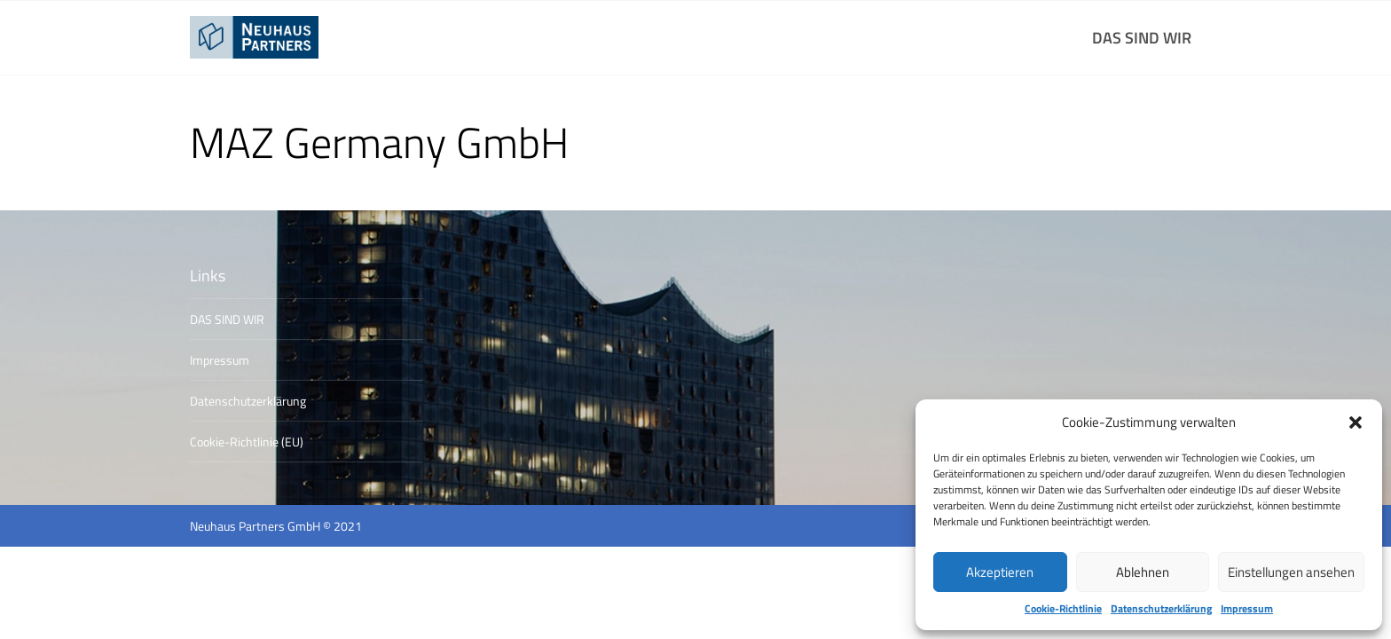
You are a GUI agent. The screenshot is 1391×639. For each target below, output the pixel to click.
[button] (1355, 422)
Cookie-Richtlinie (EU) (246, 441)
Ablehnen (1142, 572)
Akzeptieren (999, 572)
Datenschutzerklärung (1161, 609)
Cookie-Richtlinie (1063, 609)
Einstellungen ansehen (1291, 572)
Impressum (1247, 609)
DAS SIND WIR (1141, 38)
